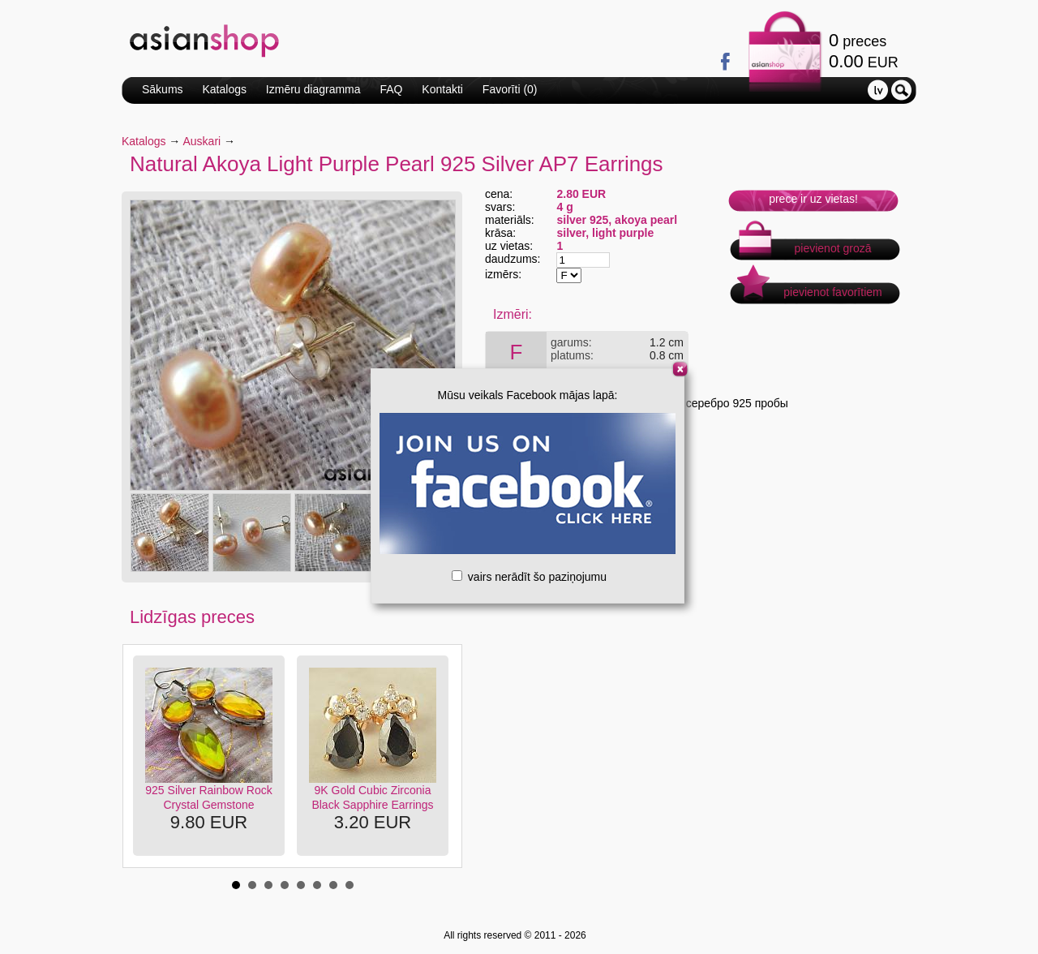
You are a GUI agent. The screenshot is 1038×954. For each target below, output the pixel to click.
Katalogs (224, 89)
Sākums (162, 89)
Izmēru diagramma (313, 89)
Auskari (202, 141)
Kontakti (442, 89)
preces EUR (864, 50)
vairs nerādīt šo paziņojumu (529, 576)
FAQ (391, 89)
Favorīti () (510, 89)
